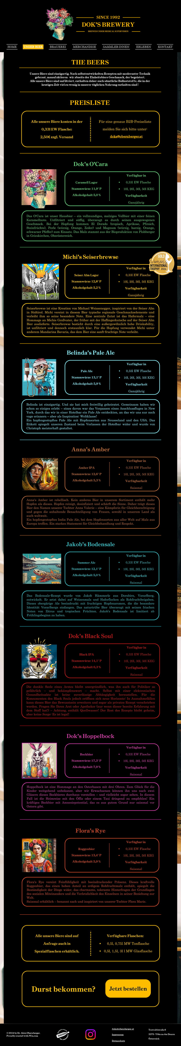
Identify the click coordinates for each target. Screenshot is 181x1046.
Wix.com (33, 1035)
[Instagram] (90, 1034)
